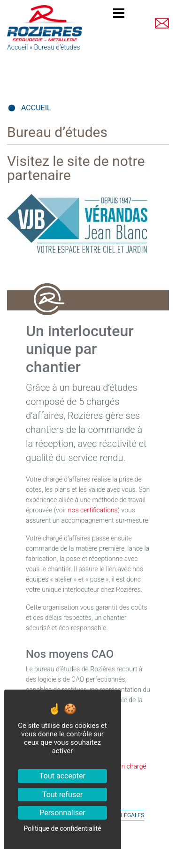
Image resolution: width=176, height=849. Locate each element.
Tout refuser (62, 794)
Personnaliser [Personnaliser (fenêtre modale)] (62, 812)
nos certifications (93, 510)
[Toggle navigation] (119, 14)
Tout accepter (62, 775)
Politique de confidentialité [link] (62, 828)
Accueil (17, 47)
